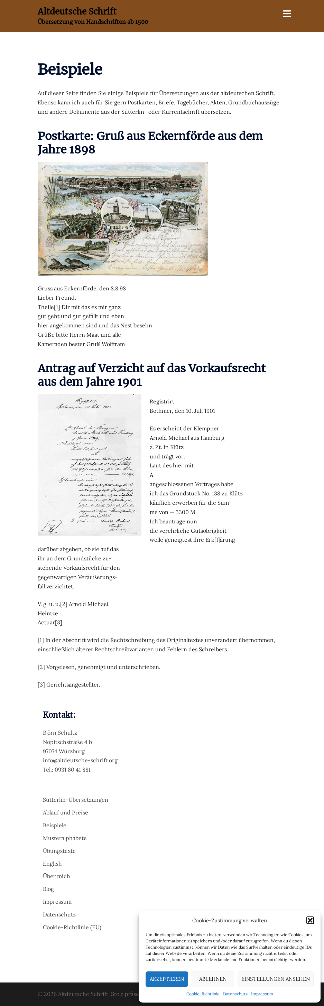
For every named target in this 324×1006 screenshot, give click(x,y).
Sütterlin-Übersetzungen (75, 799)
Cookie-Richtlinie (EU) (72, 927)
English (52, 863)
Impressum (262, 993)
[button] (310, 920)
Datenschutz (235, 993)
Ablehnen (212, 979)
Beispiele (54, 825)
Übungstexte (59, 850)
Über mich (56, 876)
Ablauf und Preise (65, 812)
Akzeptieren (167, 979)
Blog (48, 888)
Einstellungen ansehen (275, 979)
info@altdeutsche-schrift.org (80, 760)
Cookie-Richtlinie (203, 993)
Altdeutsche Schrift (77, 11)
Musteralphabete (65, 838)
